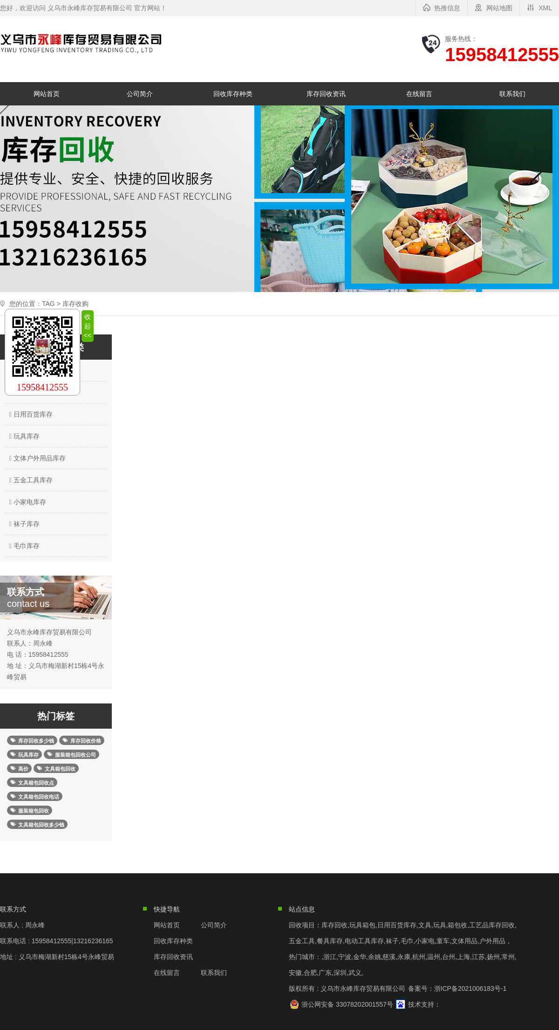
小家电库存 (26, 502)
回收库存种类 (232, 93)
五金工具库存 (30, 480)
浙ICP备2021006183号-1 (470, 988)
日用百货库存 (30, 414)
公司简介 (140, 93)
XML (545, 8)
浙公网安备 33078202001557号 (347, 1004)
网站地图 (499, 8)
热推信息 (447, 8)
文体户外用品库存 (36, 458)
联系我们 (512, 93)
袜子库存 (23, 524)
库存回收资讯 (326, 93)
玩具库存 (23, 436)
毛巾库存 (23, 546)
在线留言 (419, 93)
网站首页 (47, 93)
